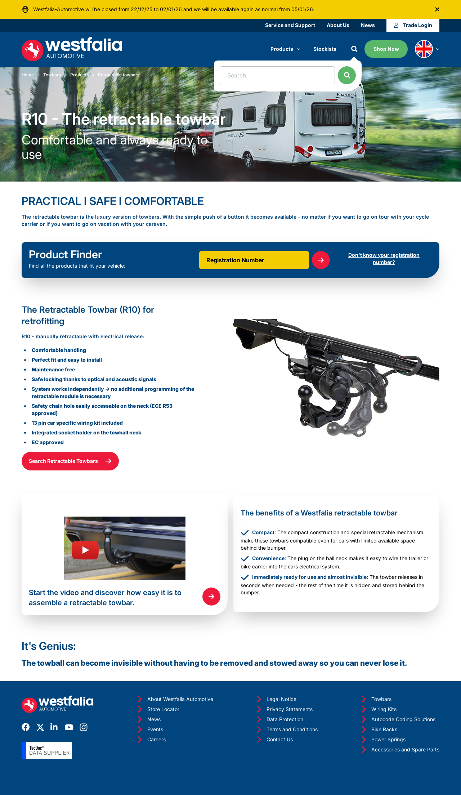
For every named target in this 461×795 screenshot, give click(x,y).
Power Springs (383, 739)
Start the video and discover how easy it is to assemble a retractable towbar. (105, 597)
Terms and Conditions (286, 729)
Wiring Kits (378, 709)
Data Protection (279, 719)
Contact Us (274, 739)
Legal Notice (275, 699)
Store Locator (157, 709)
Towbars (52, 74)
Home (28, 74)
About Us (338, 25)
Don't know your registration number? (384, 258)
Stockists (324, 49)
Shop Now (386, 49)
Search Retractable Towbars (70, 461)
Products (285, 49)
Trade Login (413, 25)
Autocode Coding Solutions (397, 719)
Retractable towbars (118, 74)
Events (149, 729)
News (368, 25)
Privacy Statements (284, 709)
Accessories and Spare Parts (399, 749)
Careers (151, 739)
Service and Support (290, 25)
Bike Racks (378, 729)
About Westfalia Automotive (174, 699)
